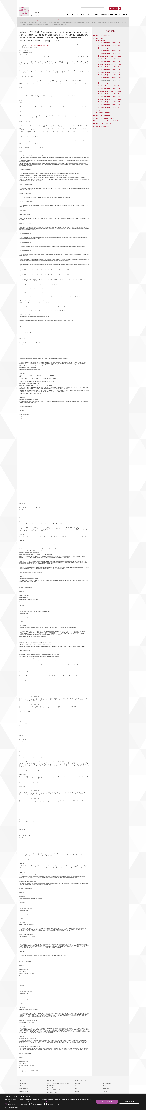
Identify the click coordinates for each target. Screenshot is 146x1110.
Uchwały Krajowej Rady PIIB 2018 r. (110, 64)
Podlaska (105, 1086)
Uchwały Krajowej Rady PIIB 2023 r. (110, 50)
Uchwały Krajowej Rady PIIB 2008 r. (110, 91)
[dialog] (73, 1102)
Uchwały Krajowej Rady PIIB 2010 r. (110, 85)
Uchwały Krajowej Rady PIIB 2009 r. (110, 88)
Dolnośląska (78, 1083)
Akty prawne (23, 1086)
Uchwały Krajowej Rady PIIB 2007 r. (110, 94)
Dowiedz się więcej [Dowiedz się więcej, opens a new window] (41, 1101)
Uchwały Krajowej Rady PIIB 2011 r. (110, 83)
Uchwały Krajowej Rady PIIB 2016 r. (110, 69)
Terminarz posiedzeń (104, 112)
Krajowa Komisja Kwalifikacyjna (104, 118)
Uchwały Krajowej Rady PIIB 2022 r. (110, 53)
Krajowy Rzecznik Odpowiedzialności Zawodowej (109, 121)
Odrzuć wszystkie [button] (129, 1101)
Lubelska (77, 1088)
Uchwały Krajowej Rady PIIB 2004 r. (110, 102)
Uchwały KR (101, 40)
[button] (49, 1107)
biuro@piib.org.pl (52, 1092)
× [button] (144, 1095)
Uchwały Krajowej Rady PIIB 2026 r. (110, 42)
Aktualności (22, 1083)
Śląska (105, 1091)
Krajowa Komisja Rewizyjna (103, 115)
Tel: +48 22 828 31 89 (53, 1090)
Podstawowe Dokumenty (102, 126)
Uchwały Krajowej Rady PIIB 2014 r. (110, 75)
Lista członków (23, 1088)
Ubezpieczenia (23, 1091)
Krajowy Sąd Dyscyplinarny (103, 123)
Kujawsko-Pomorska (81, 1086)
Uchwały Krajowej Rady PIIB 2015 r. (110, 72)
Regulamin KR (102, 110)
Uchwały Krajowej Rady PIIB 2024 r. (110, 48)
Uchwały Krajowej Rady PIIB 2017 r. (110, 67)
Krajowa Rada (99, 38)
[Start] (68, 14)
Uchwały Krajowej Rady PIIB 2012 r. (38, 45)
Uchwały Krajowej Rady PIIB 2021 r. (110, 56)
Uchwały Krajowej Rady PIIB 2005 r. (110, 99)
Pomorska (106, 1088)
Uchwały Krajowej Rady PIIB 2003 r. (110, 104)
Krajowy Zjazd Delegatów (102, 35)
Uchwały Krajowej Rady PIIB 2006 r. (110, 96)
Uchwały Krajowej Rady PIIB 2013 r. (110, 77)
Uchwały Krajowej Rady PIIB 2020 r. (110, 58)
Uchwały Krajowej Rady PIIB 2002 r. (110, 107)
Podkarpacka (107, 1083)
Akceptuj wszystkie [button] (107, 1101)
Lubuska (77, 1091)
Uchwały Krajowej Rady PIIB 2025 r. (110, 45)
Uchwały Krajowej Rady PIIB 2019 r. (110, 61)
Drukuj (79, 45)
